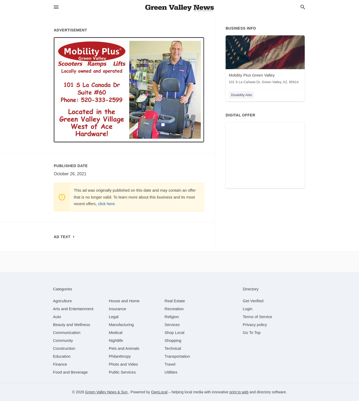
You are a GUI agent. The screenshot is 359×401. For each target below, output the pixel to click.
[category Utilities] (170, 372)
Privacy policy (255, 324)
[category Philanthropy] (120, 356)
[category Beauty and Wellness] (71, 324)
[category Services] (172, 324)
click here (106, 203)
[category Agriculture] (62, 301)
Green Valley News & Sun (107, 392)
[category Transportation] (177, 356)
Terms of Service (257, 316)
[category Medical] (116, 332)
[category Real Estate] (174, 301)
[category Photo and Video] (123, 364)
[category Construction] (64, 348)
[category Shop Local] (174, 332)
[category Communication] (66, 332)
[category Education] (62, 356)
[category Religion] (171, 316)
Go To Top (252, 332)
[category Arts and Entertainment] (73, 308)
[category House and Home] (124, 301)
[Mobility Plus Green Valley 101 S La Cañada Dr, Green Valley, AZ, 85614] (265, 61)
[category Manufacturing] (121, 324)
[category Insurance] (117, 308)
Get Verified (253, 301)
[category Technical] (172, 348)
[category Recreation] (174, 308)
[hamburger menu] (56, 7)
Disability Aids (241, 95)
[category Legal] (114, 316)
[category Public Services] (122, 372)
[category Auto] (57, 316)
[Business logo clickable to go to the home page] (179, 7)
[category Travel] (169, 364)
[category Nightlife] (116, 340)
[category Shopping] (172, 340)
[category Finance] (60, 364)
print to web (238, 392)
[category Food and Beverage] (70, 372)
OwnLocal (159, 392)
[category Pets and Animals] (124, 348)
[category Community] (63, 340)
